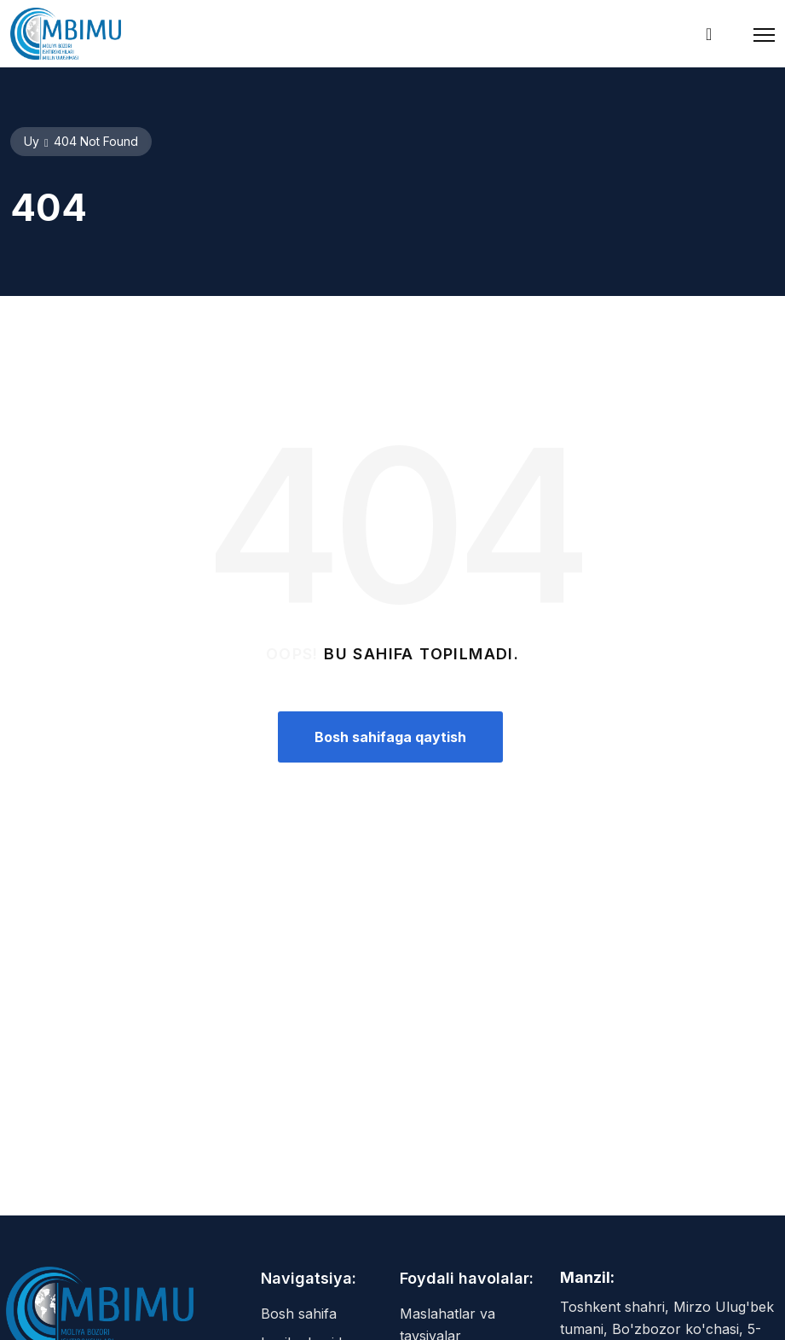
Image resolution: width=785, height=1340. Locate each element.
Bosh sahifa (299, 1313)
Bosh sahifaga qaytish (390, 736)
